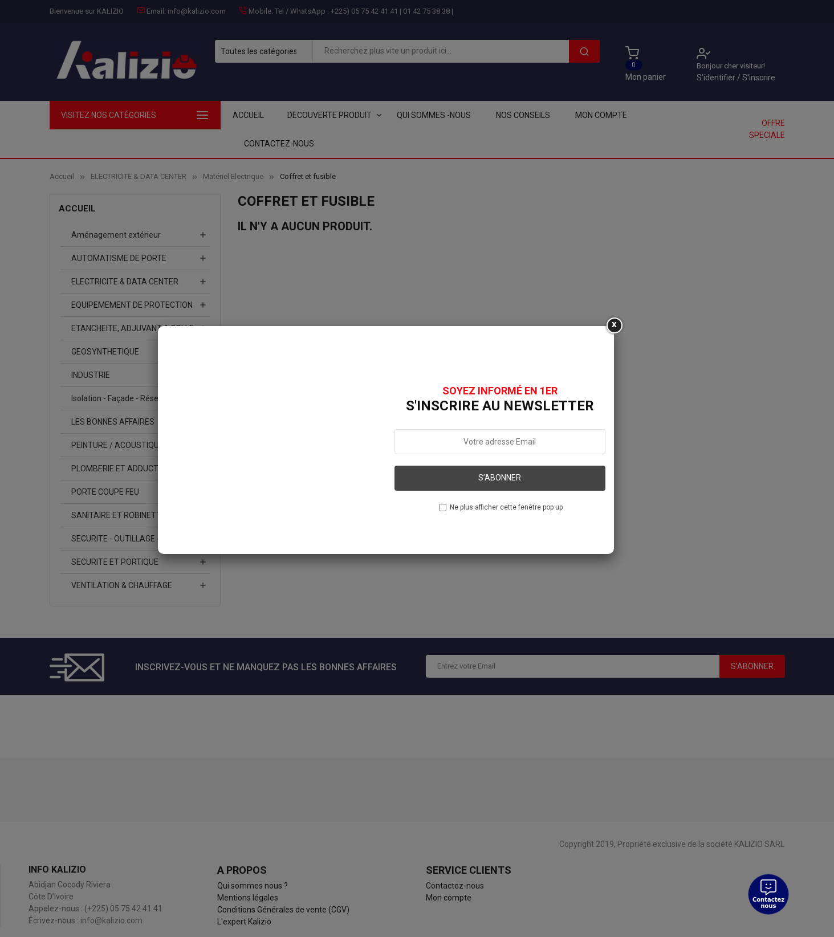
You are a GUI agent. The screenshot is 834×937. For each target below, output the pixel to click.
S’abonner (499, 477)
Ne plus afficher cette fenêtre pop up (506, 507)
